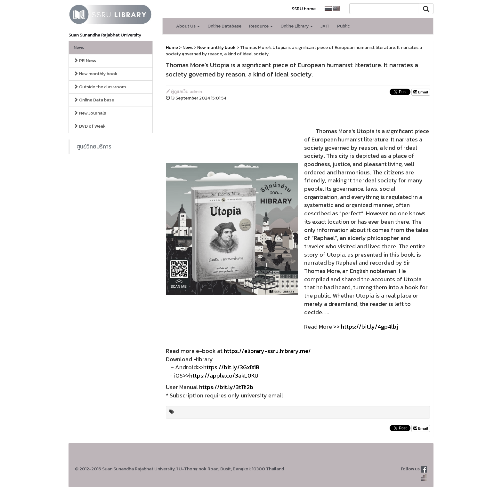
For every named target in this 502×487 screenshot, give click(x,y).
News (79, 47)
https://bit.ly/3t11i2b (226, 387)
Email (420, 92)
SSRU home (304, 8)
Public (343, 26)
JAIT (324, 26)
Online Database (224, 26)
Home (172, 47)
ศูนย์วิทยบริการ (94, 146)
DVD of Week (90, 126)
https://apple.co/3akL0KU (223, 375)
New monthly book (95, 73)
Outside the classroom (100, 87)
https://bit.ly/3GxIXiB (231, 367)
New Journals (90, 113)
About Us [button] (188, 26)
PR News (85, 60)
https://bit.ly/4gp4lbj (369, 326)
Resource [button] (261, 26)
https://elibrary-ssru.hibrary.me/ (267, 351)
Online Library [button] (296, 26)
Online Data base (94, 100)
